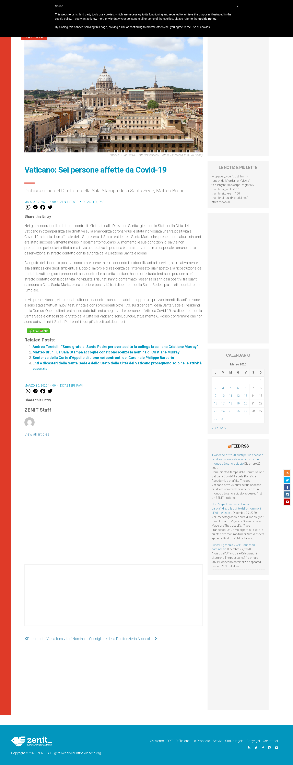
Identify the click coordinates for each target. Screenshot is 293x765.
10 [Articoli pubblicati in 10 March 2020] (223, 395)
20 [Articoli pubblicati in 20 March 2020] (245, 403)
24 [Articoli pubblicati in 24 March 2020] (223, 411)
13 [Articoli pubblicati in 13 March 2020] (245, 395)
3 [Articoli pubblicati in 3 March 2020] (223, 388)
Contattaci (270, 741)
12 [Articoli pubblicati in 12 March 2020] (238, 395)
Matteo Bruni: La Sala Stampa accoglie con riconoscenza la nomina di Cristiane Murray (106, 352)
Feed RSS (240, 446)
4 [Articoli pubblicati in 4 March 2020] (230, 388)
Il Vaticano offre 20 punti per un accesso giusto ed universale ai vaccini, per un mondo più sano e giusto (237, 459)
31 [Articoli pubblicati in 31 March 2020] (223, 419)
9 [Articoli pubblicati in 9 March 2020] (215, 395)
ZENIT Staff (69, 201)
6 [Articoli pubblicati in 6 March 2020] (245, 388)
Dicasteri (90, 201)
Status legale (234, 741)
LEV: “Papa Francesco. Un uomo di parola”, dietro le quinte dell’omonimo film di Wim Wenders (238, 508)
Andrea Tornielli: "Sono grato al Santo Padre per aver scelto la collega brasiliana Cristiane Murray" (115, 346)
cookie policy (207, 18)
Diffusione (183, 741)
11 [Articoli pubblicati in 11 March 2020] (230, 395)
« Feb (215, 428)
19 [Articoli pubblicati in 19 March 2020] (238, 403)
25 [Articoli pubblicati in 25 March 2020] (230, 411)
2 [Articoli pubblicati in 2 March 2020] (215, 388)
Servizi (217, 741)
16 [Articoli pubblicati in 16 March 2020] (215, 403)
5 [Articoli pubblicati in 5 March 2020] (238, 388)
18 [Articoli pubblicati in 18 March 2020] (230, 403)
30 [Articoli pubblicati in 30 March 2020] (215, 419)
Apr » (223, 428)
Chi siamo (157, 741)
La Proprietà (201, 741)
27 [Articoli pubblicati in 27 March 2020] (245, 411)
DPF (170, 741)
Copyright (253, 741)
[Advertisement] (113, 599)
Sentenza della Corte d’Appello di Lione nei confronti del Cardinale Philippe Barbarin (103, 357)
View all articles (36, 434)
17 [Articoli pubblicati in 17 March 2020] (223, 403)
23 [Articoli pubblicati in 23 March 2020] (215, 411)
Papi (102, 201)
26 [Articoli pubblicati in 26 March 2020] (238, 411)
